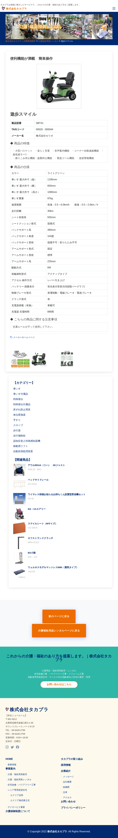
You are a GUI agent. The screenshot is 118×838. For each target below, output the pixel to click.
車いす (17, 388)
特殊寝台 (18, 399)
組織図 (66, 787)
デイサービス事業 (16, 807)
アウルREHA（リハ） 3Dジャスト (46, 465)
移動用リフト (20, 446)
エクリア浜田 (16, 795)
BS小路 (32, 552)
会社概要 (67, 782)
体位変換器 (19, 414)
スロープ (18, 425)
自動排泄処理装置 (23, 451)
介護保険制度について (18, 811)
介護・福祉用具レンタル (19, 779)
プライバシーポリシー (73, 807)
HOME (9, 759)
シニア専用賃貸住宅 (17, 790)
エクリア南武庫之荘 (20, 800)
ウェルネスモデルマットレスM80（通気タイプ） (53, 567)
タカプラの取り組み (72, 759)
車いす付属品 (20, 394)
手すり (17, 420)
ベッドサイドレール (38, 479)
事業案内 (10, 768)
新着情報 (12, 765)
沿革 (65, 792)
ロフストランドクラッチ (40, 538)
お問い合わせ (68, 801)
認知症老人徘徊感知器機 (26, 441)
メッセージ (68, 776)
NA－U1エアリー (37, 509)
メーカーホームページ (24, 337)
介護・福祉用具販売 (17, 774)
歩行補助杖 (19, 435)
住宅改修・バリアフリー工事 (22, 785)
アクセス (67, 797)
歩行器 (17, 430)
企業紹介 (66, 771)
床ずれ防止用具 (21, 409)
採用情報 (66, 765)
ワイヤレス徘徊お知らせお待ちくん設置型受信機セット (56, 494)
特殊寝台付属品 (21, 404)
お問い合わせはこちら (59, 684)
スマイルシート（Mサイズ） (42, 523)
